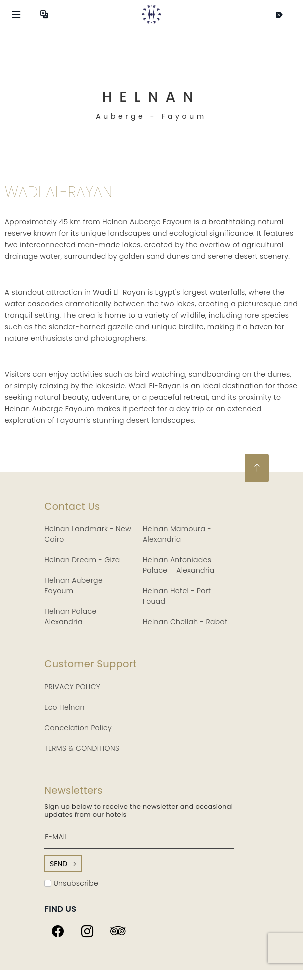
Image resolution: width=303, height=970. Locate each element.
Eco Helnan (64, 707)
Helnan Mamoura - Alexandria (177, 534)
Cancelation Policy (78, 728)
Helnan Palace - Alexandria (73, 616)
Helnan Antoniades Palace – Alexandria (179, 565)
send (63, 864)
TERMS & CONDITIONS (82, 748)
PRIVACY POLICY (72, 687)
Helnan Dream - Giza (82, 560)
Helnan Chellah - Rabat (185, 622)
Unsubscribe (71, 883)
